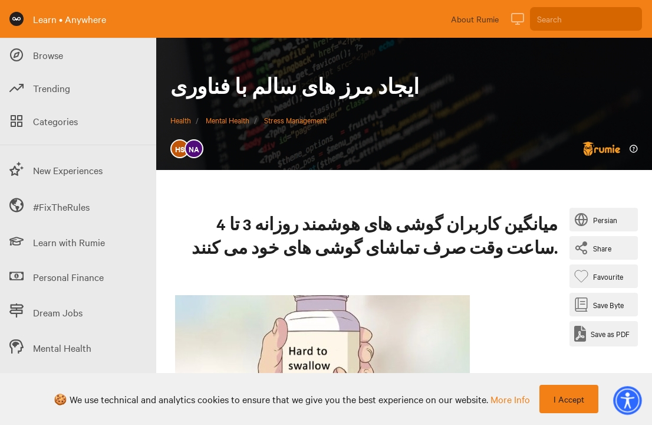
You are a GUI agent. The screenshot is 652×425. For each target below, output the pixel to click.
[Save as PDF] (602, 334)
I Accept (569, 399)
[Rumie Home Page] (16, 19)
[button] (627, 400)
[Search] (586, 18)
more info (510, 399)
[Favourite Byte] (601, 276)
